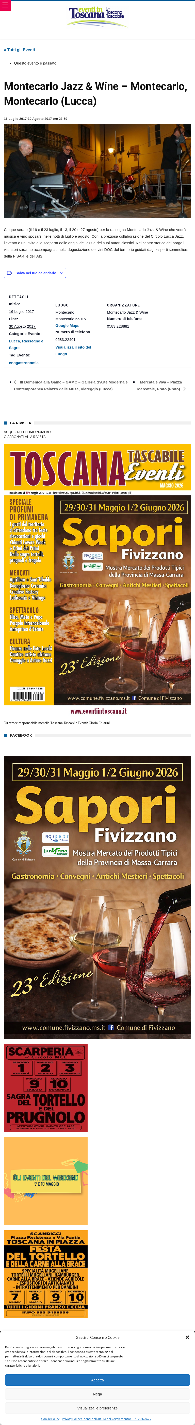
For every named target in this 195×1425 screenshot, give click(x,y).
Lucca (14, 341)
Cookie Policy (50, 1419)
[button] (187, 1337)
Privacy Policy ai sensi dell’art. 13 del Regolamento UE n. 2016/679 (106, 1419)
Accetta (97, 1380)
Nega (97, 1394)
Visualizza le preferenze (97, 1408)
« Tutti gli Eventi (19, 50)
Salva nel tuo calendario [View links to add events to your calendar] (35, 273)
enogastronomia (24, 363)
